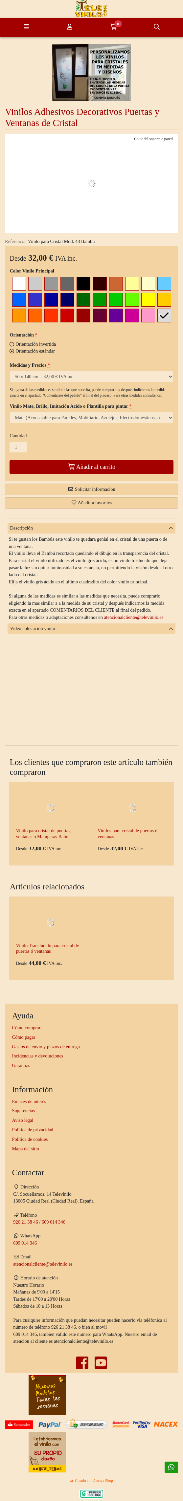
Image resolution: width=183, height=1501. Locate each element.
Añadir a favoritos (91, 502)
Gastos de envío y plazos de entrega (46, 1046)
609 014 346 (53, 1222)
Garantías (21, 1065)
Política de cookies (30, 1139)
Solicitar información (91, 489)
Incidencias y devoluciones (37, 1055)
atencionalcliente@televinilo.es (134, 617)
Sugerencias (23, 1110)
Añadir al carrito (91, 467)
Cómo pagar (23, 1037)
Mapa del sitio (25, 1148)
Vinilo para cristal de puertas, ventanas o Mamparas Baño (43, 833)
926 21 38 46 (25, 1222)
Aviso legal (23, 1120)
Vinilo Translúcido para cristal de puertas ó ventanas (47, 948)
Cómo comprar (26, 1027)
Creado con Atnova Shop (91, 1481)
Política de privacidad (32, 1129)
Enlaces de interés (29, 1101)
